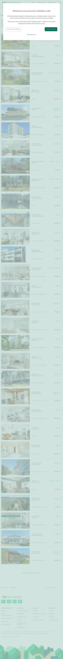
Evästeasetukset (31, 23)
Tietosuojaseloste (31, 34)
